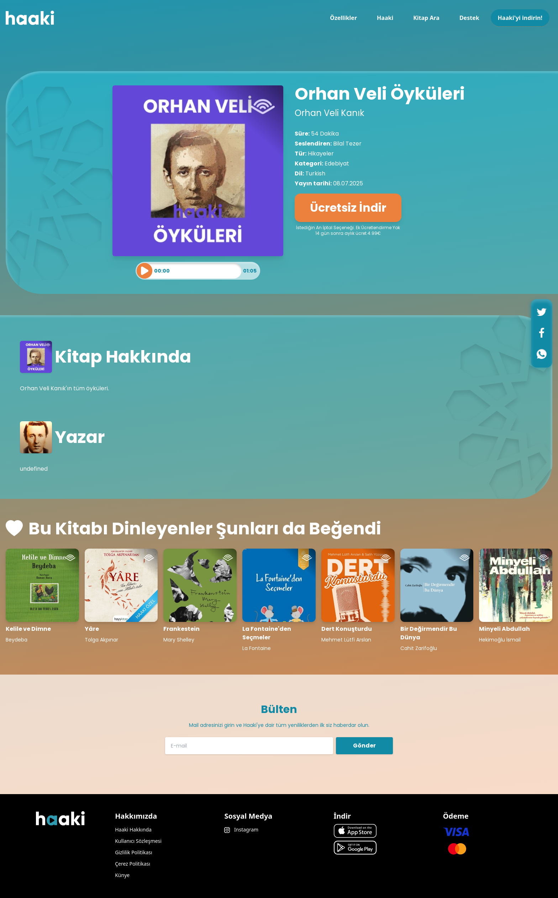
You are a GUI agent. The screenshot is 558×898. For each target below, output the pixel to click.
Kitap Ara (426, 18)
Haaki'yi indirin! (520, 18)
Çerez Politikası (132, 863)
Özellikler (343, 18)
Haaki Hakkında (133, 829)
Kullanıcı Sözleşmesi (138, 841)
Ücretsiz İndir (348, 208)
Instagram (241, 829)
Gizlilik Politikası (133, 852)
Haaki (385, 18)
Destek (469, 18)
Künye (122, 875)
